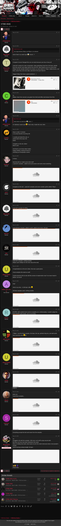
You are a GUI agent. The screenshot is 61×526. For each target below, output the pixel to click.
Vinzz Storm (8, 490)
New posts (3, 18)
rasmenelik (8, 495)
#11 (58, 244)
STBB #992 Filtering (12, 499)
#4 (58, 92)
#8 (58, 184)
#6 (58, 129)
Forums (4, 16)
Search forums (10, 18)
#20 (58, 436)
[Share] (57, 32)
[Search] (58, 15)
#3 (58, 59)
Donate (27, 16)
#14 (58, 309)
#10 (58, 225)
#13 (58, 281)
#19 (58, 414)
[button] (16, 15)
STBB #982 (9, 493)
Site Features (42, 16)
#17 (58, 372)
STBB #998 (9, 483)
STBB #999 (9, 488)
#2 (58, 46)
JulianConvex (5, 26)
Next (7, 29)
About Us (34, 16)
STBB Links (12, 16)
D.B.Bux (54, 489)
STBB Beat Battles (22, 480)
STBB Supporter (6, 447)
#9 (58, 205)
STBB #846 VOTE (11, 479)
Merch (20, 16)
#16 (58, 354)
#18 (58, 391)
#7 (58, 155)
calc (55, 479)
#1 (58, 32)
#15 (58, 330)
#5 (58, 115)
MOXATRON (8, 500)
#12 (58, 266)
